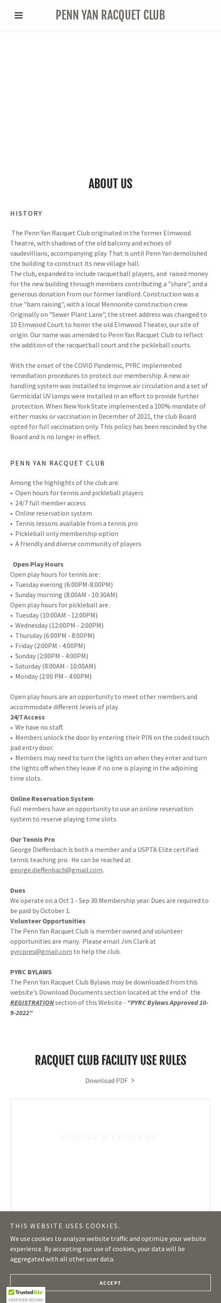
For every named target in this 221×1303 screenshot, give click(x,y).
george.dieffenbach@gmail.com (56, 870)
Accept (111, 1283)
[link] (110, 15)
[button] (25, 15)
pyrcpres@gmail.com (41, 951)
